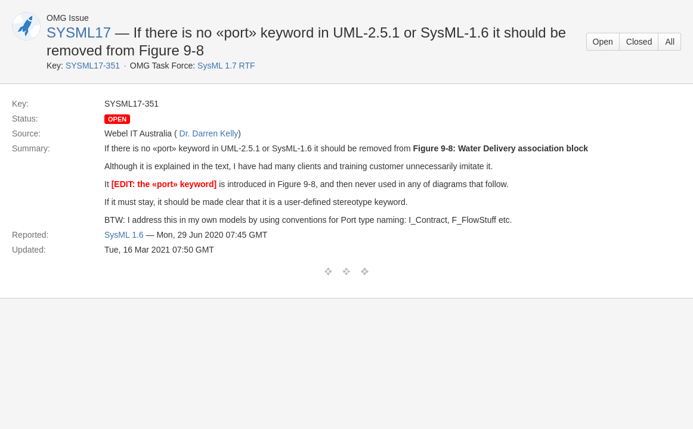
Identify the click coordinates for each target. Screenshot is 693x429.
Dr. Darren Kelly (209, 133)
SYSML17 (79, 32)
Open (603, 41)
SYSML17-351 (93, 65)
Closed (639, 41)
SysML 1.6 (124, 235)
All (670, 41)
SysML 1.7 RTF (226, 65)
